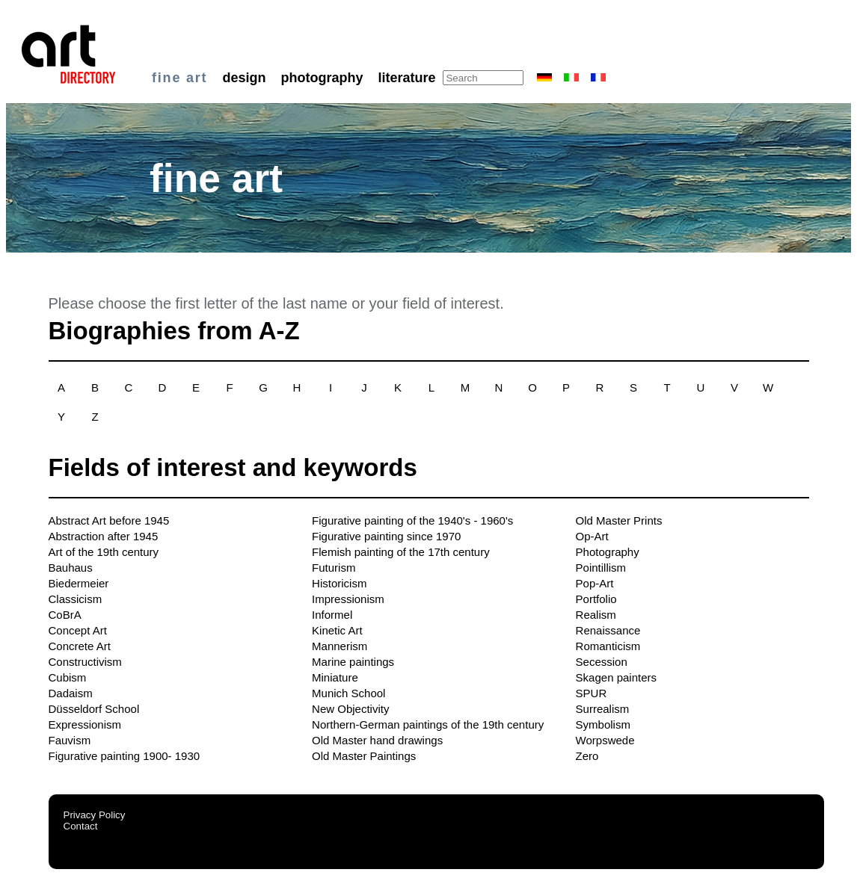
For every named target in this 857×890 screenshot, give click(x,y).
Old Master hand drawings (377, 740)
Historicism (339, 583)
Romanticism (608, 646)
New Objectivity (350, 708)
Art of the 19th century (104, 552)
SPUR (591, 693)
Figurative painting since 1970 (386, 536)
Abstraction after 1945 (104, 536)
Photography (607, 552)
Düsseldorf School (94, 708)
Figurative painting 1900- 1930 (124, 756)
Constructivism (85, 661)
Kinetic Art (337, 630)
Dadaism (71, 693)
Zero (587, 756)
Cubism (68, 677)
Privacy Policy (95, 815)
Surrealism (603, 708)
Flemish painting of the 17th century (401, 552)
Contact (81, 826)
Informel (332, 614)
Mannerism (339, 646)
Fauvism (70, 740)
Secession (601, 661)
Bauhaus (71, 567)
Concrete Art (80, 646)
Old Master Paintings (364, 756)
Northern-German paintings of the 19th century (428, 724)
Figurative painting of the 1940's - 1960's (412, 520)
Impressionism (348, 599)
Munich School (348, 693)
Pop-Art (595, 583)
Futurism (333, 567)
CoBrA (65, 614)
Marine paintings (353, 661)
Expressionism (85, 724)
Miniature (335, 677)
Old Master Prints (619, 520)
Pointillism (601, 567)
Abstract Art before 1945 (109, 520)
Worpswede (605, 740)
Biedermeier (79, 583)
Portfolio (596, 599)
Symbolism (603, 724)
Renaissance (608, 630)
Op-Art (592, 536)
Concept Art (78, 630)
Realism (596, 614)
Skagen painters (616, 677)
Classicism (75, 599)
